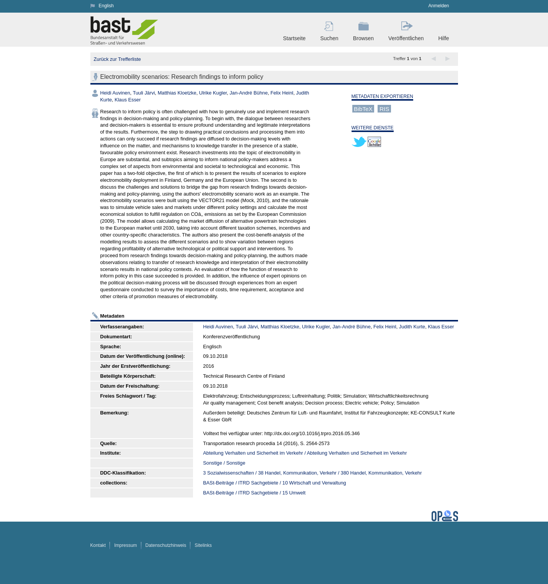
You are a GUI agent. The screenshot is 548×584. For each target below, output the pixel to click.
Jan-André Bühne (248, 93)
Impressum (125, 545)
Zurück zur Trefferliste (117, 59)
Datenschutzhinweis (166, 545)
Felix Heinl (281, 93)
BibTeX (363, 108)
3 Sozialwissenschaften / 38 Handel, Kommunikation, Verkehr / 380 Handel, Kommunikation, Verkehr (312, 473)
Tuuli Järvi (144, 93)
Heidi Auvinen (115, 93)
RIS (384, 108)
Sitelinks (203, 545)
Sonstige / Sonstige (224, 463)
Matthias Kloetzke (177, 93)
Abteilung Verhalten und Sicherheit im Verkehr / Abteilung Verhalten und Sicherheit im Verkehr (305, 453)
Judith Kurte (412, 327)
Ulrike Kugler (213, 93)
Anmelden (438, 5)
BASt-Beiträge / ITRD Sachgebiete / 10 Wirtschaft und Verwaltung (274, 483)
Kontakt (98, 545)
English (106, 5)
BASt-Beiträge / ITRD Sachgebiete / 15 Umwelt (254, 493)
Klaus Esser (128, 100)
